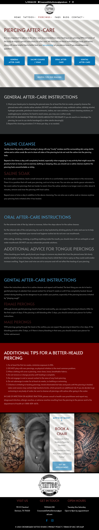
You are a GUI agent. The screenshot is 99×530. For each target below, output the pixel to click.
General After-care (14, 60)
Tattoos (28, 17)
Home (17, 17)
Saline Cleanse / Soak (38, 60)
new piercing (48, 45)
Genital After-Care (84, 60)
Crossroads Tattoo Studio (34, 527)
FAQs (58, 17)
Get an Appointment (62, 465)
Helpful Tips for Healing (49, 77)
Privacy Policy (55, 527)
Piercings (44, 17)
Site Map (80, 527)
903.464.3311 (49, 507)
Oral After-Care (61, 60)
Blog (66, 17)
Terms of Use (69, 527)
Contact (77, 17)
